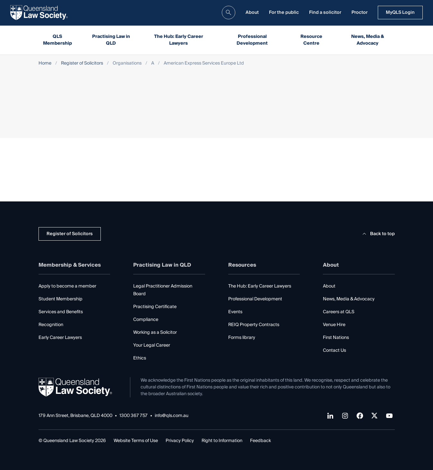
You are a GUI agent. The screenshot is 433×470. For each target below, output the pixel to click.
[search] (228, 12)
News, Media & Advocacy (367, 40)
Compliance (145, 320)
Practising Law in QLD (111, 40)
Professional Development (252, 40)
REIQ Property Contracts (253, 325)
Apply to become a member (67, 286)
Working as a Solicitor (155, 332)
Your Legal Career (151, 345)
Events (235, 312)
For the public (284, 12)
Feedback (260, 441)
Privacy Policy (180, 441)
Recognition (51, 325)
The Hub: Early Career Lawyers (178, 40)
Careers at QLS (338, 312)
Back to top (377, 234)
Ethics (139, 358)
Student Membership (60, 299)
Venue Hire (334, 325)
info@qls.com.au (171, 415)
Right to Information (222, 441)
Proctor (359, 12)
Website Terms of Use (136, 441)
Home (45, 63)
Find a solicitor (325, 12)
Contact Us (334, 350)
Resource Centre (311, 40)
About (252, 12)
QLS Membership (57, 40)
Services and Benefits (61, 312)
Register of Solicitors (82, 63)
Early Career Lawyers (60, 337)
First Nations (336, 337)
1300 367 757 (133, 415)
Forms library (241, 337)
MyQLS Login (400, 12)
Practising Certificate (155, 307)
